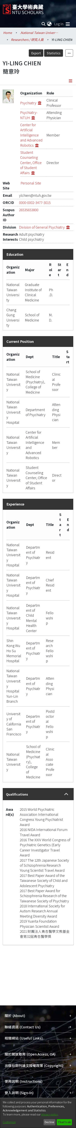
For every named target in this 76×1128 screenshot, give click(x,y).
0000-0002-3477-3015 (35, 202)
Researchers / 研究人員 (27, 39)
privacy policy (49, 1114)
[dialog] (38, 1113)
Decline (49, 1122)
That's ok (64, 1122)
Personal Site (31, 183)
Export (36, 53)
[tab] (38, 794)
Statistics (53, 53)
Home (7, 32)
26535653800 (28, 209)
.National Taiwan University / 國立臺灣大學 (39, 32)
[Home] (23, 8)
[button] (66, 794)
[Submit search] (43, 24)
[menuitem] (49, 23)
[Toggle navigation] (67, 24)
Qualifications (17, 794)
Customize (9, 1122)
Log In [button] (59, 23)
